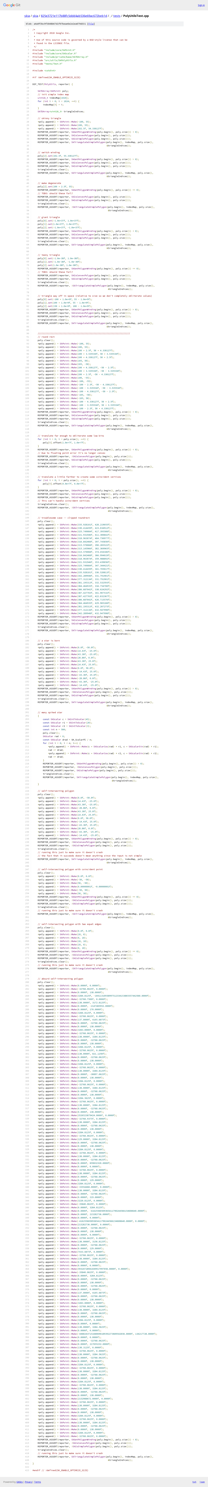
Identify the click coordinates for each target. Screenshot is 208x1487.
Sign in (201, 5)
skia (27, 16)
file (91, 23)
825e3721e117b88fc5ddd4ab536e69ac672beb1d (74, 16)
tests (116, 16)
